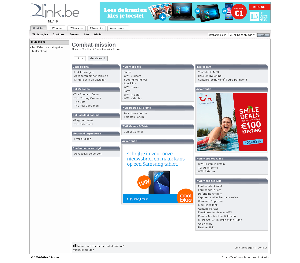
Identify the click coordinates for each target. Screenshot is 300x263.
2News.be (76, 28)
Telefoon (236, 257)
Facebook (250, 257)
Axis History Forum (135, 113)
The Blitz (79, 102)
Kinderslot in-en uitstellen (90, 79)
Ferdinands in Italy (209, 190)
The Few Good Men (86, 105)
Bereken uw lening (209, 76)
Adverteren (117, 28)
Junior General (133, 131)
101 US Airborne (208, 167)
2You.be (57, 28)
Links (80, 58)
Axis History (205, 223)
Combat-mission (103, 49)
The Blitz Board (83, 124)
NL (50, 21)
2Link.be (38, 28)
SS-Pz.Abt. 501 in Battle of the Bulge (220, 220)
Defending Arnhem (210, 193)
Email (224, 257)
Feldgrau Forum (134, 117)
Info (86, 34)
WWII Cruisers (132, 76)
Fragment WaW (83, 120)
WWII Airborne (207, 171)
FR (56, 21)
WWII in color (132, 94)
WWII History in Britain (211, 164)
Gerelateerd (97, 58)
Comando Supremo (210, 201)
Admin (97, 34)
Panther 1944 (206, 227)
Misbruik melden (83, 250)
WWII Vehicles (133, 98)
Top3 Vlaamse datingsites (48, 47)
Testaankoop (40, 51)
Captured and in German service (218, 197)
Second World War (135, 79)
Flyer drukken (82, 139)
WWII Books (131, 87)
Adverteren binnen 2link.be (91, 76)
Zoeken (74, 34)
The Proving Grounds (87, 98)
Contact (262, 247)
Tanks (127, 72)
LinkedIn (263, 257)
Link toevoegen (84, 72)
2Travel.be (96, 28)
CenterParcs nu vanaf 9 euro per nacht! (222, 79)
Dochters (59, 34)
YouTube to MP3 (208, 72)
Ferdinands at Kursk (210, 186)
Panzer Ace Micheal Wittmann (217, 216)
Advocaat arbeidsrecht (88, 153)
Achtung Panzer (208, 208)
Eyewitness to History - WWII (215, 212)
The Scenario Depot (86, 94)
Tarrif (127, 91)
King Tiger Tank (208, 205)
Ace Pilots (130, 83)
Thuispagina (40, 34)
